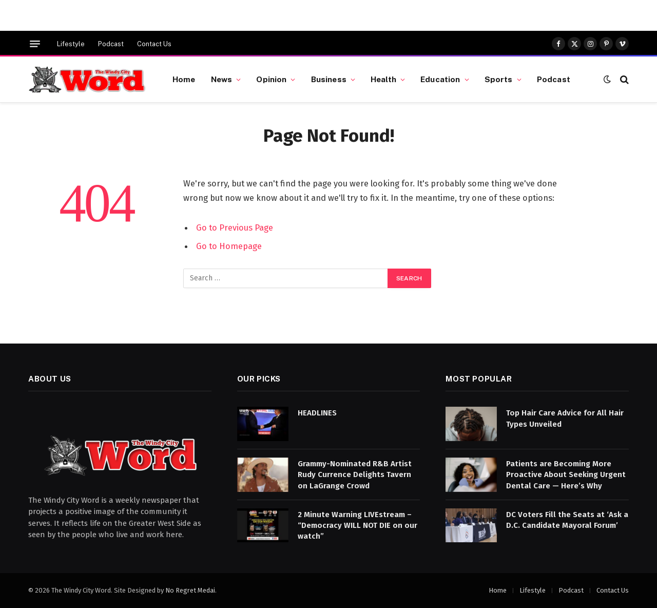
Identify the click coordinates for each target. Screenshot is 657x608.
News (222, 79)
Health (383, 79)
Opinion (271, 79)
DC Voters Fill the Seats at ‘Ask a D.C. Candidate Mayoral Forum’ (567, 520)
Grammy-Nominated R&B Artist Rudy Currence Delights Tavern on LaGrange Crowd (355, 474)
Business (328, 79)
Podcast (111, 44)
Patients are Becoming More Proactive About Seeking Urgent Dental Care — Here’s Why (566, 474)
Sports (499, 79)
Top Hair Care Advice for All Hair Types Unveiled (565, 418)
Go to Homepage (229, 246)
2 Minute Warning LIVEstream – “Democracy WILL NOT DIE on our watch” (357, 525)
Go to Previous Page (234, 227)
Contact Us (154, 44)
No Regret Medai (190, 590)
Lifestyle (71, 44)
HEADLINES (317, 412)
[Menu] (35, 43)
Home (184, 79)
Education (440, 79)
